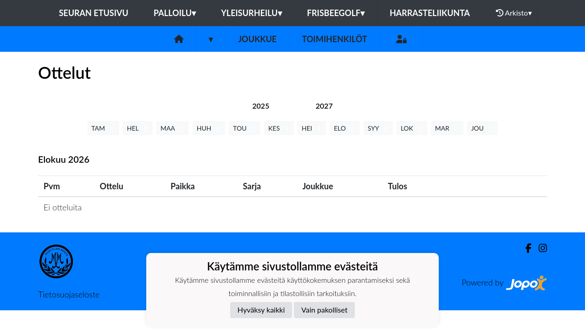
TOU (244, 128)
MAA (172, 128)
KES (279, 128)
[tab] (260, 106)
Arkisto (514, 12)
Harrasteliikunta (430, 13)
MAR (447, 128)
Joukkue (257, 39)
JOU (482, 128)
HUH (209, 128)
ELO (345, 128)
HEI (312, 128)
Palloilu (175, 13)
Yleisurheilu (251, 13)
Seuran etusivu (93, 13)
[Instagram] (539, 248)
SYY (378, 128)
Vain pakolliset (324, 309)
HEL (138, 128)
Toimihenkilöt (334, 39)
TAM (103, 128)
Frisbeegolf (335, 13)
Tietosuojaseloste (68, 294)
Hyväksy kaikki (261, 309)
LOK (412, 128)
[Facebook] (524, 248)
